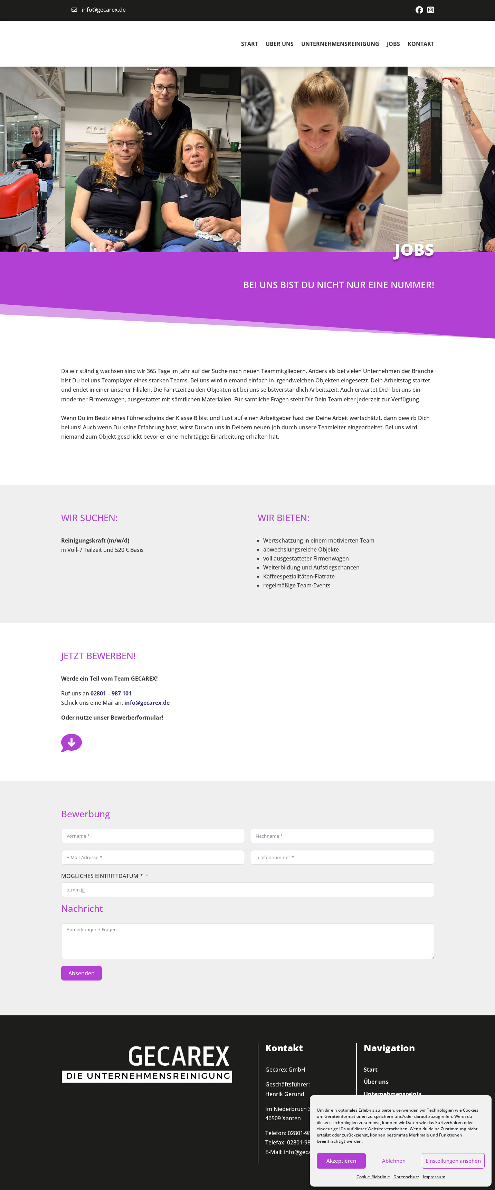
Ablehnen (394, 1160)
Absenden (81, 972)
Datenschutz (406, 1177)
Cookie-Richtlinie (373, 1177)
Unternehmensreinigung (340, 43)
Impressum (434, 1177)
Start (249, 43)
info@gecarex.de (104, 9)
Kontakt (421, 43)
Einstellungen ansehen (453, 1160)
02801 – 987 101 (111, 692)
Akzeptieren (341, 1160)
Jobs (393, 43)
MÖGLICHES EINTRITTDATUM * (102, 875)
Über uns (280, 43)
